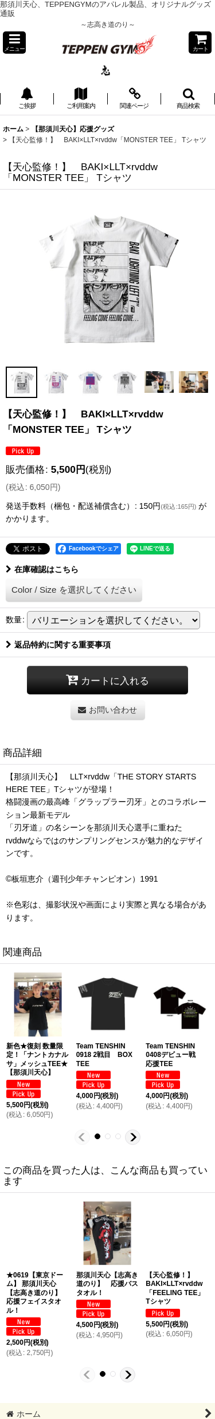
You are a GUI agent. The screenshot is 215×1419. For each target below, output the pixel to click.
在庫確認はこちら (42, 569)
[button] (14, 42)
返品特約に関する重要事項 (58, 644)
